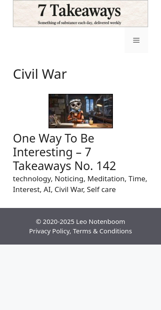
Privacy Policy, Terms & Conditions (80, 230)
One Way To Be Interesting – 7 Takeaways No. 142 (64, 152)
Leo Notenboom (100, 221)
